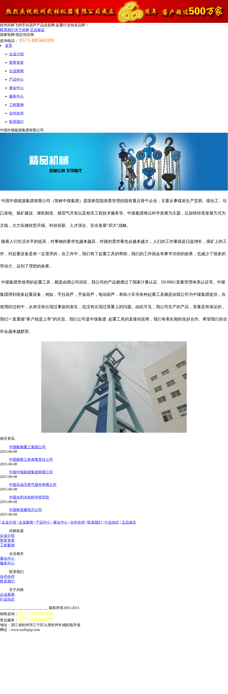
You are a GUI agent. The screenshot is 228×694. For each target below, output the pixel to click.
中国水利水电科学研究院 (29, 497)
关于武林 (22, 30)
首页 (8, 46)
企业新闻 (16, 71)
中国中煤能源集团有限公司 (31, 472)
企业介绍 (16, 54)
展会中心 (16, 88)
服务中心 (16, 96)
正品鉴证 (37, 30)
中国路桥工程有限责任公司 (31, 459)
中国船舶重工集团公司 (27, 447)
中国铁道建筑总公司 (25, 510)
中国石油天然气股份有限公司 (33, 485)
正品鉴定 (129, 522)
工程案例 (16, 105)
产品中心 (16, 79)
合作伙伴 (16, 113)
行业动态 (111, 522)
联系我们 (7, 30)
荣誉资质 (16, 62)
